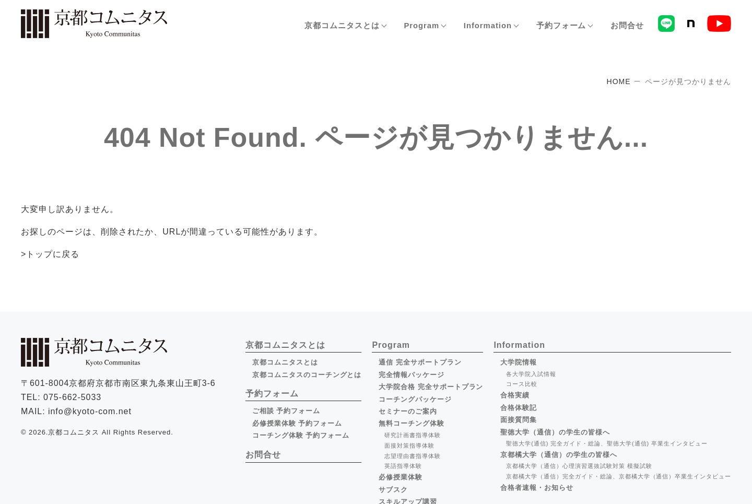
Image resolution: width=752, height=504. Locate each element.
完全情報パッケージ (411, 375)
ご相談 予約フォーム (286, 411)
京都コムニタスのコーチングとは (306, 375)
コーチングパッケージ (415, 399)
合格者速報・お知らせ (536, 487)
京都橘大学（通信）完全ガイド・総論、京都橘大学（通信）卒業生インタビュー (618, 476)
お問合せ (627, 25)
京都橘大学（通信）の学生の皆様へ (558, 454)
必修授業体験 (400, 477)
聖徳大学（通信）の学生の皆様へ (554, 432)
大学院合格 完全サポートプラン (431, 387)
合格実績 (515, 395)
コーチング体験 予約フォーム (300, 435)
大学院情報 (518, 362)
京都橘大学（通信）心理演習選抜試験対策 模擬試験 (579, 466)
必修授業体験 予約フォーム (297, 423)
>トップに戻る (50, 254)
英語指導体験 (403, 466)
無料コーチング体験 (411, 423)
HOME (619, 81)
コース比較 (521, 384)
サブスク (393, 489)
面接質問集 (518, 420)
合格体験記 (518, 408)
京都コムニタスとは (285, 362)
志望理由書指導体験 (412, 455)
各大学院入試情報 (531, 374)
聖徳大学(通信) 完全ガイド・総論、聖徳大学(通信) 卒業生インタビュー (606, 443)
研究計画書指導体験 (412, 435)
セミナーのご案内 (408, 411)
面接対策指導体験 (409, 445)
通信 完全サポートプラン (420, 362)
